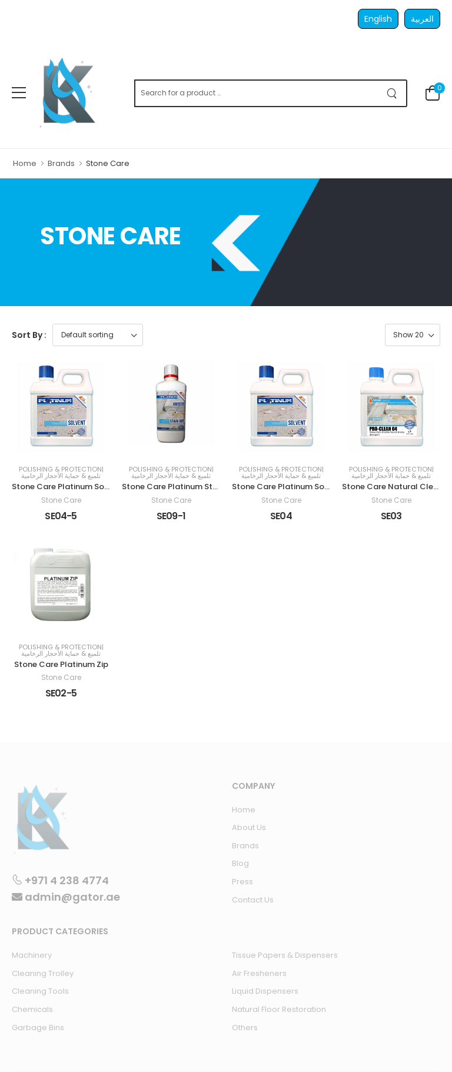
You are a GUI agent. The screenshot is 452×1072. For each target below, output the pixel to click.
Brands (61, 163)
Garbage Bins (38, 1027)
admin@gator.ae (66, 896)
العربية (422, 19)
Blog (240, 863)
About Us (249, 827)
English (378, 19)
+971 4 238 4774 (60, 880)
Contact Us (253, 899)
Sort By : (29, 335)
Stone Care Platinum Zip (61, 664)
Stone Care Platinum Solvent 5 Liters (82, 486)
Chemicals (32, 1009)
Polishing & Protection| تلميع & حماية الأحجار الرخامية (61, 472)
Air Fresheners (259, 973)
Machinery (32, 955)
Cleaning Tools (40, 991)
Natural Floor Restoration (279, 1009)
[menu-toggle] (19, 93)
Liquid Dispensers (265, 991)
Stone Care (61, 500)
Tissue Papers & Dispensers (285, 955)
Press (242, 881)
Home (24, 163)
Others (245, 1027)
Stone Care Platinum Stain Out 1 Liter (193, 486)
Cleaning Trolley (43, 973)
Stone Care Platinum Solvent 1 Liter (299, 486)
